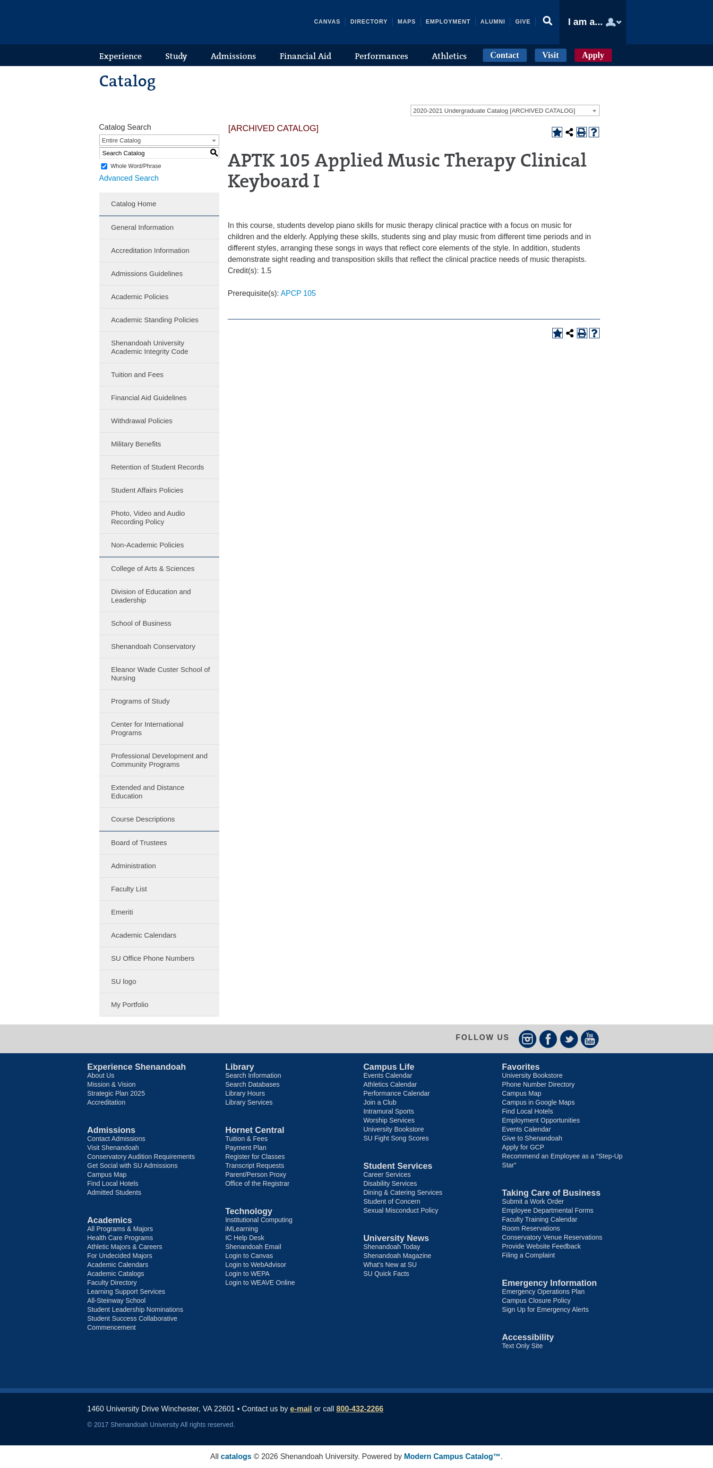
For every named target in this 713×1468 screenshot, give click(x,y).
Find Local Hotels (112, 1183)
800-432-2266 (360, 1409)
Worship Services (389, 1120)
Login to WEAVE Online (260, 1282)
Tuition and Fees (137, 374)
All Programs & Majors (120, 1229)
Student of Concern (392, 1201)
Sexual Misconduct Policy (400, 1210)
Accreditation (106, 1102)
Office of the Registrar (257, 1183)
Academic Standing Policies (154, 320)
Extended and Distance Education (147, 791)
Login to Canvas (249, 1255)
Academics (109, 1220)
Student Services (397, 1166)
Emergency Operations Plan (543, 1291)
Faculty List (129, 889)
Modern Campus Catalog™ (452, 1456)
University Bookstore (393, 1129)
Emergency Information (549, 1283)
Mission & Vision (111, 1084)
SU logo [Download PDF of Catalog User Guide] (123, 981)
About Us (101, 1075)
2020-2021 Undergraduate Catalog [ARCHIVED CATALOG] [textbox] (494, 110)
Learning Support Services (126, 1291)
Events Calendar (387, 1075)
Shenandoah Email (253, 1246)
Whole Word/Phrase (136, 166)
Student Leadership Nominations (135, 1309)
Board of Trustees (139, 843)
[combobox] (505, 110)
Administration (133, 866)
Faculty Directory (112, 1282)
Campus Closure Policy (536, 1300)
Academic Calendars (143, 935)
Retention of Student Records (157, 467)
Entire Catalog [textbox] (121, 140)
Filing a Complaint (528, 1255)
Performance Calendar (396, 1093)
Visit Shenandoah (113, 1147)
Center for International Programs (147, 728)
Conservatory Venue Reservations (552, 1237)
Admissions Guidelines (147, 273)
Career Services (387, 1174)
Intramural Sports (388, 1111)
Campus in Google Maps (538, 1102)
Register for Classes (255, 1156)
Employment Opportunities (541, 1120)
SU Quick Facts (386, 1273)
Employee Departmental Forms (547, 1210)
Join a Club (379, 1102)
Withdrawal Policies (141, 421)
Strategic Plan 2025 (116, 1093)
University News (396, 1238)
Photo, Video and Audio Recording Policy (148, 517)
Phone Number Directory (538, 1084)
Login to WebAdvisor (255, 1264)
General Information (142, 227)
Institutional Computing (258, 1220)
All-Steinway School (116, 1300)
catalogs (236, 1456)
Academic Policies (140, 297)
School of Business (141, 623)
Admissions (111, 1130)
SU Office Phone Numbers (152, 958)
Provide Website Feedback (541, 1246)
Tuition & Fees (246, 1138)
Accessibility (528, 1337)
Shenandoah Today (391, 1246)
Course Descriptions (143, 819)
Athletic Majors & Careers (125, 1246)
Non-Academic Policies (147, 545)
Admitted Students (114, 1192)
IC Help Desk (244, 1238)
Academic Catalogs (116, 1273)
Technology (249, 1211)
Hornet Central (254, 1130)
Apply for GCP (523, 1147)
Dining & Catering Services (402, 1192)
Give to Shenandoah (532, 1138)
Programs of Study (140, 701)
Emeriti (122, 912)
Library (239, 1067)
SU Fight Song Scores (396, 1138)
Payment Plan (245, 1147)
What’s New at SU (390, 1264)
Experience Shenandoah (136, 1067)
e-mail (301, 1409)
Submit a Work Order (533, 1201)
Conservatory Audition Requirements (141, 1156)
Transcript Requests (254, 1165)
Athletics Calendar (390, 1084)
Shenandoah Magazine (397, 1255)
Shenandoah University (158, 22)
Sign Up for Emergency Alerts (545, 1309)
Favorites (521, 1067)
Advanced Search (129, 178)
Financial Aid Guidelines (149, 398)
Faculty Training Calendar (539, 1219)
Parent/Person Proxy (255, 1174)
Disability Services (390, 1183)
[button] (548, 22)
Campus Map (107, 1174)
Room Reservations (531, 1228)
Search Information (253, 1075)
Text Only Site (522, 1346)
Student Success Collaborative (132, 1318)
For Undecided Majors (120, 1255)
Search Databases (252, 1084)
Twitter (569, 1039)
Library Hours (245, 1093)
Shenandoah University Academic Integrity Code (149, 347)
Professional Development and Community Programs (159, 760)
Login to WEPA (247, 1273)
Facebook (548, 1039)
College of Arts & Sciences (153, 568)
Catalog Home (133, 204)
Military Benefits (136, 444)
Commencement (111, 1327)
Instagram (527, 1039)
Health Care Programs (120, 1238)
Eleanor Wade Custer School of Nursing (160, 673)
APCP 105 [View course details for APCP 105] (298, 293)
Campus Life (388, 1067)
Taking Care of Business (551, 1193)
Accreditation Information (150, 250)
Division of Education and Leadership (151, 595)
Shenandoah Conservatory (153, 646)
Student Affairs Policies (147, 490)
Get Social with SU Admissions (132, 1165)
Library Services (249, 1102)
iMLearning (241, 1229)
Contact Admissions (116, 1138)
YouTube (590, 1039)
